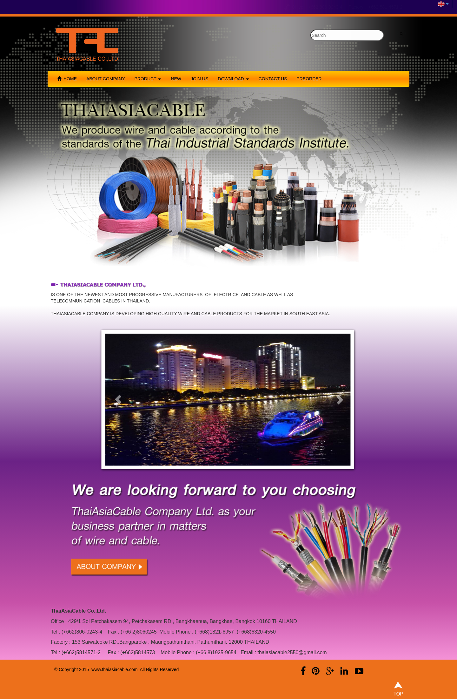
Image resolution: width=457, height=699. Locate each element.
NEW (176, 78)
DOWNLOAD (233, 78)
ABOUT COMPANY (105, 78)
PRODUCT (148, 78)
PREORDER (308, 78)
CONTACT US (273, 78)
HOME (67, 78)
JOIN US (199, 78)
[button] (117, 399)
